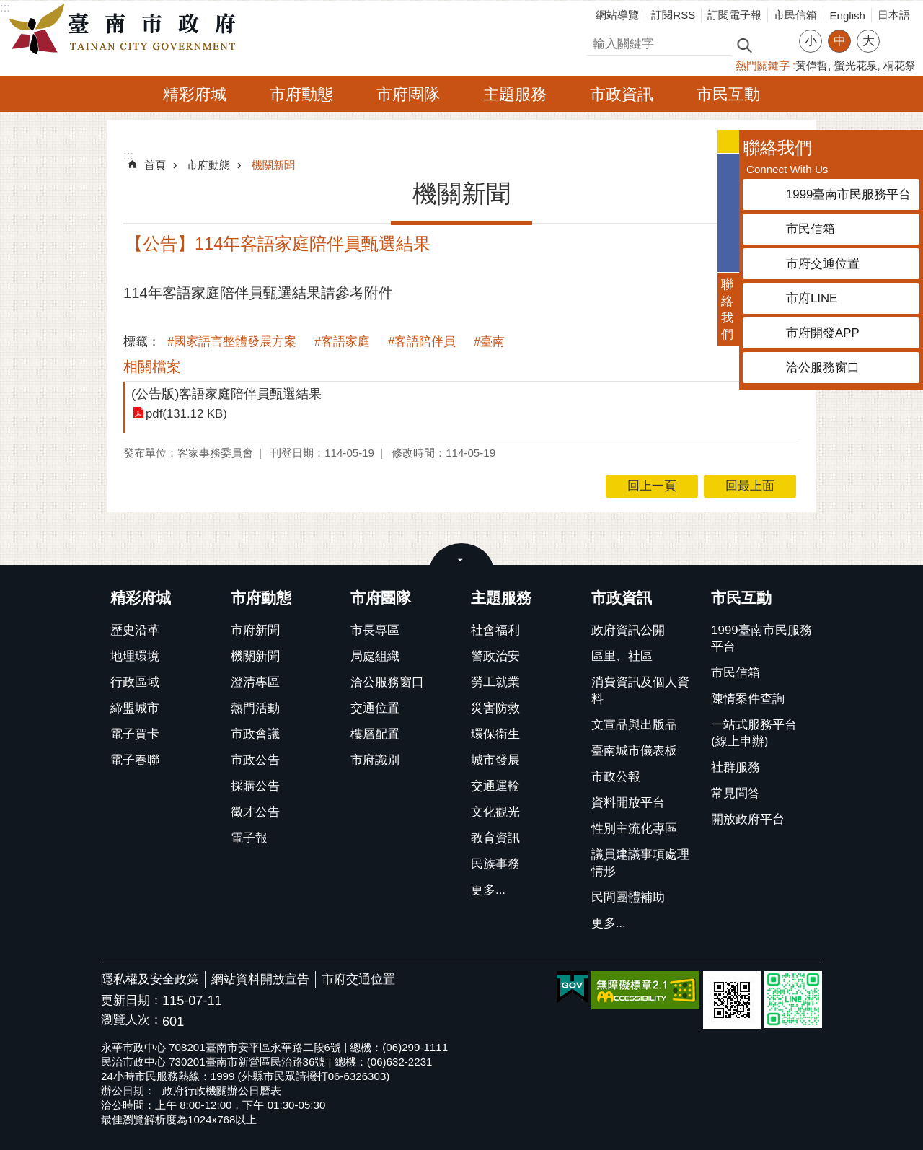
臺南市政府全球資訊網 (126, 29)
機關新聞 (273, 165)
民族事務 (495, 864)
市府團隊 (408, 94)
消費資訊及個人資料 (640, 690)
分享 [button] (897, 32)
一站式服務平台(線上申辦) (754, 733)
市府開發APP (823, 333)
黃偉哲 (811, 65)
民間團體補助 (628, 897)
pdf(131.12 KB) (186, 414)
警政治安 (495, 656)
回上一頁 (651, 486)
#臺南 (489, 341)
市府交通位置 (358, 979)
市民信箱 (795, 15)
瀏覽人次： (131, 1020)
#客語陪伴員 (422, 341)
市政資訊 (621, 94)
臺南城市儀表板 (634, 751)
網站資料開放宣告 (260, 979)
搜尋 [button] (744, 44)
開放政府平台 (748, 819)
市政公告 (255, 760)
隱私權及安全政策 (150, 979)
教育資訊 (495, 838)
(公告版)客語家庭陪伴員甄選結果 (226, 393)
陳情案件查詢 (748, 699)
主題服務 (515, 94)
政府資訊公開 (628, 630)
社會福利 (495, 630)
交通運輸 (495, 786)
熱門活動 (255, 708)
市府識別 (374, 760)
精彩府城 (194, 94)
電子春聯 (134, 760)
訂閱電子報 (734, 15)
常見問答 (735, 793)
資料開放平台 (628, 802)
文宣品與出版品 (634, 725)
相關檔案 (152, 366)
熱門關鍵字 (763, 65)
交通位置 (374, 708)
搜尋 (599, 41)
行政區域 (134, 682)
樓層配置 (374, 734)
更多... (488, 890)
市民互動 (728, 94)
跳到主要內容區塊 (7, 7)
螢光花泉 (856, 65)
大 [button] (868, 41)
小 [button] (811, 41)
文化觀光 (495, 812)
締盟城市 (134, 708)
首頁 (155, 165)
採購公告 (255, 786)
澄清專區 (255, 682)
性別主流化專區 (634, 828)
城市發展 (495, 760)
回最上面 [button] (749, 486)
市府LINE (811, 298)
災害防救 (495, 708)
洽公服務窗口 (387, 682)
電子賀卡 (134, 734)
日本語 (894, 15)
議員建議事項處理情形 (640, 863)
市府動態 (301, 94)
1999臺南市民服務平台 (761, 638)
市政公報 (615, 777)
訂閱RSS (673, 15)
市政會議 (255, 734)
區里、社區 (622, 656)
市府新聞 (255, 630)
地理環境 (134, 656)
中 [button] (840, 41)
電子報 (249, 838)
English (847, 15)
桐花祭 (899, 65)
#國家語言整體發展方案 (231, 341)
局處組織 (374, 656)
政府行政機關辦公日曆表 (221, 1090)
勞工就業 (495, 682)
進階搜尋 (775, 44)
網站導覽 (617, 15)
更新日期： (131, 1000)
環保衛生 (495, 734)
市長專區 (374, 630)
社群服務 (735, 767)
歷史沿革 (134, 630)
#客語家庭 (342, 341)
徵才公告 (255, 812)
